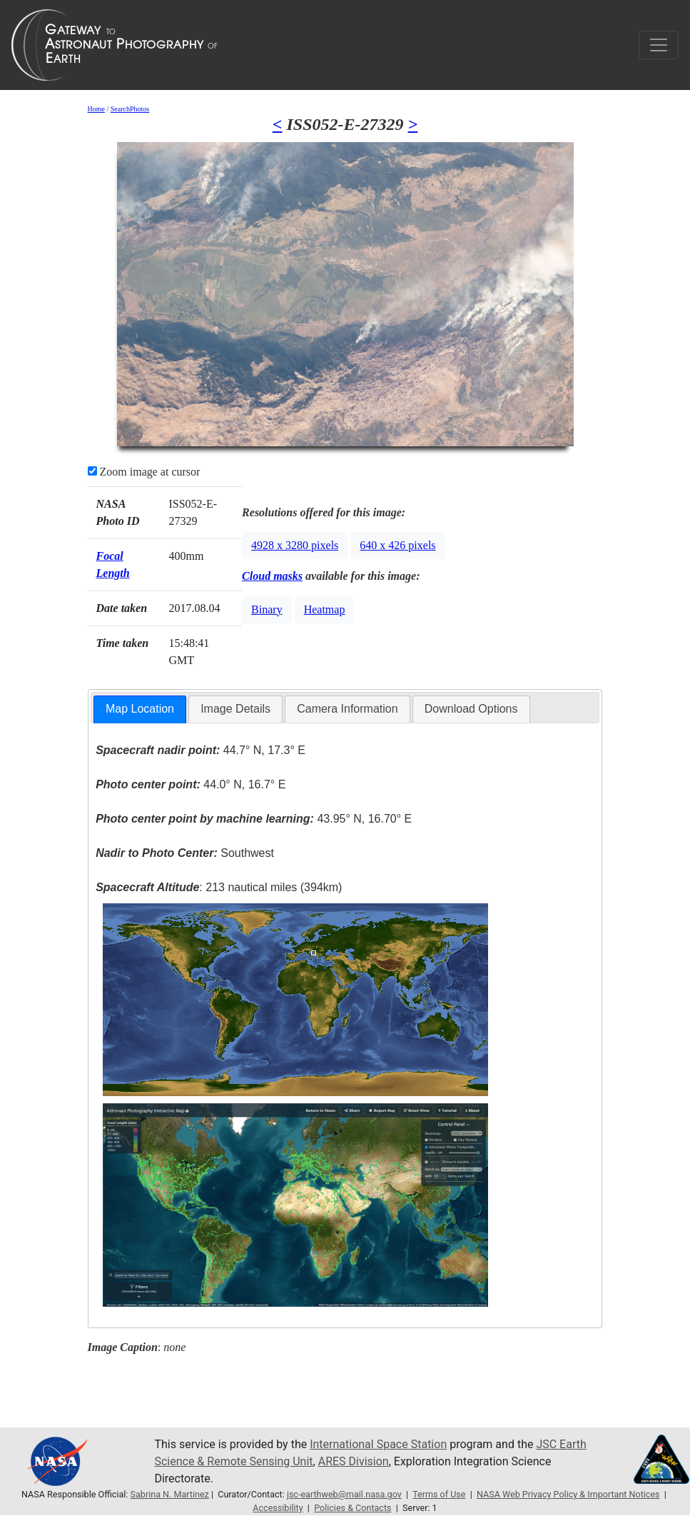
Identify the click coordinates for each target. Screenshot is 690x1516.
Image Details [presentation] (235, 709)
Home (96, 109)
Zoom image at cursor (144, 472)
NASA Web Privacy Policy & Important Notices (568, 1494)
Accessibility (278, 1507)
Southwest (185, 853)
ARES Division (353, 1461)
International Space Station (378, 1444)
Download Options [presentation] (471, 709)
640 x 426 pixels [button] (397, 545)
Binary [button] (267, 609)
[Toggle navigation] (659, 45)
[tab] (139, 709)
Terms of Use (438, 1494)
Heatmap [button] (324, 609)
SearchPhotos (130, 109)
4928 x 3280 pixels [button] (294, 545)
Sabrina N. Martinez (170, 1494)
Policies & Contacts (352, 1507)
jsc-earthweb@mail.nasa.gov (344, 1494)
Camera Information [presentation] (347, 709)
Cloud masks (272, 576)
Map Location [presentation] (140, 709)
